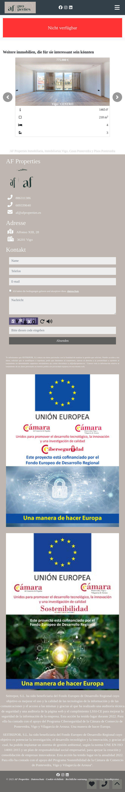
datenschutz (73, 291)
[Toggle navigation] (117, 7)
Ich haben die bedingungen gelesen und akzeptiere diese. (46, 291)
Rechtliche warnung (77, 779)
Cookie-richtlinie (55, 779)
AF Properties (22, 779)
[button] (7, 97)
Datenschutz (38, 779)
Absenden (62, 340)
